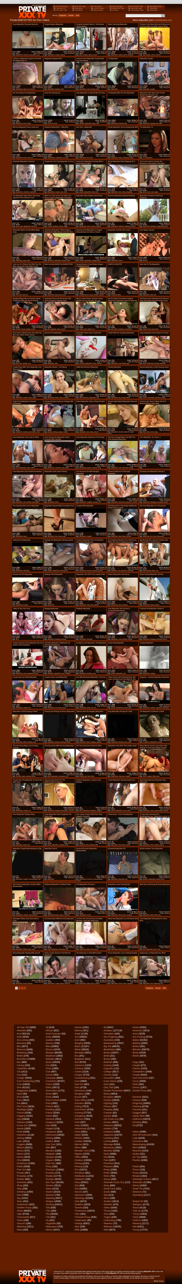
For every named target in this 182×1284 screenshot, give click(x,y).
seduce (62, 55)
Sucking (50, 1204)
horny (61, 226)
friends (18, 329)
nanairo (101, 295)
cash (88, 89)
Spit (106, 1195)
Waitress (108, 1223)
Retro (106, 1176)
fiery (87, 845)
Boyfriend (50, 1056)
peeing (157, 605)
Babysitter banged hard (53, 58)
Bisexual (21, 1049)
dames (90, 329)
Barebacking (110, 1043)
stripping (129, 192)
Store (106, 1198)
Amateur (108, 1030)
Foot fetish (80, 1109)
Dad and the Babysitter (53, 333)
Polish (136, 1166)
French (20, 1112)
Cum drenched (140, 1078)
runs (29, 363)
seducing (26, 570)
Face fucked (52, 1100)
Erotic (49, 1097)
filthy (154, 776)
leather (96, 605)
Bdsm (78, 1046)
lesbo (25, 157)
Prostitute (79, 1173)
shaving (63, 742)
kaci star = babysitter (84, 127)
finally (92, 845)
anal (17, 226)
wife (125, 123)
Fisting (78, 1106)
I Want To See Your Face (21, 608)
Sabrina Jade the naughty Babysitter (89, 711)
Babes (136, 1040)
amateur (145, 879)
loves (30, 397)
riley (66, 157)
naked (96, 432)
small (128, 810)
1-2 (144, 157)
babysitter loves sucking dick (119, 884)
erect (152, 432)
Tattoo (107, 1207)
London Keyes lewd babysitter (56, 677)
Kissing (49, 1138)
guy (128, 363)
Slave (49, 1188)
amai (144, 192)
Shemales (138, 1182)
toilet (129, 742)
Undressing (109, 1220)
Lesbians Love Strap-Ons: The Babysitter (91, 643)
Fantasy (137, 1100)
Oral (19, 1160)
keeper (96, 295)
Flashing (137, 1106)
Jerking (20, 1138)
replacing (157, 983)
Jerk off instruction (142, 1135)
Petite (20, 1166)
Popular (71, 15)
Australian (109, 1040)
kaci (88, 157)
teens (25, 536)
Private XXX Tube (118, 8)
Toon (106, 1214)
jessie (95, 55)
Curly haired (110, 1081)
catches (25, 915)
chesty (123, 397)
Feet (48, 1103)
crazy (91, 295)
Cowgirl (21, 1078)
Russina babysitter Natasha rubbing (121, 196)
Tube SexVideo (117, 6)
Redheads (80, 1176)
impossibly (158, 810)
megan (28, 329)
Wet (135, 1226)
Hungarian (51, 1131)
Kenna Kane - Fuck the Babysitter (120, 814)
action (145, 397)
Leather (50, 1141)
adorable (50, 673)
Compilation (139, 1071)
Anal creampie (53, 1033)
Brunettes (22, 1059)
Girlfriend (137, 1119)
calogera (121, 329)
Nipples (78, 1154)
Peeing (78, 1163)
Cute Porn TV (60, 8)
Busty (49, 1062)
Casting (107, 1065)
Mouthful (108, 1150)
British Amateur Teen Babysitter (151, 848)
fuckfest (55, 226)
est (29, 89)
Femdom (79, 1103)
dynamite (122, 879)
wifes (28, 260)
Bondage (79, 1052)
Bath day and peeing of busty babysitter (155, 884)
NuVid (136, 224)
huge (156, 432)
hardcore (26, 55)
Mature (20, 1147)
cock (153, 55)
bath (151, 915)
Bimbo (136, 1046)
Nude (106, 1154)
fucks (120, 157)
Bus (19, 1062)
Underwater (81, 1220)
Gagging (21, 1116)
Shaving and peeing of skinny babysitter (60, 711)
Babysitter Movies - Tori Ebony (56, 367)
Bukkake (50, 1059)
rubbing (127, 226)
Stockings (80, 1198)
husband (126, 157)
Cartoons (79, 1065)
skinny (68, 742)
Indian (136, 1131)
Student (108, 1201)
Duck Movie (154, 10)
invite (57, 502)
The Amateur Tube (137, 10)
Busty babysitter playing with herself (26, 953)
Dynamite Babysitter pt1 (117, 848)
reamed (94, 467)
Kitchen (78, 1138)
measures (122, 502)
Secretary (22, 1182)
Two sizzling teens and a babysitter (26, 506)
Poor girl (21, 1169)
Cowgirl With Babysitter (84, 506)
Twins (20, 1220)
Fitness (107, 1106)
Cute (19, 1084)
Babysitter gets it (51, 848)
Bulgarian (79, 1059)
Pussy (136, 1173)
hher (158, 776)
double (25, 432)
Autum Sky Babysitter (116, 643)
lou (123, 949)
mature (125, 605)
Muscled (137, 1150)
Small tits (138, 1188)
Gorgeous (51, 1122)
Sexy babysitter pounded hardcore (25, 24)
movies (66, 397)
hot (153, 329)
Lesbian (79, 1141)
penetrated (35, 502)
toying (99, 363)
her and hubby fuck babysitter (24, 93)
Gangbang (80, 1116)
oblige (66, 226)
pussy (166, 226)
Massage (108, 1144)
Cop (19, 1074)
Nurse (20, 1157)
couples (85, 55)
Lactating (108, 1138)
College (107, 1071)
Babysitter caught (146, 58)
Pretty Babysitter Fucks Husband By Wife (123, 127)
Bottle (20, 1056)
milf (29, 157)
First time (22, 1106)
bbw (88, 949)
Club (48, 1071)
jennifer (35, 915)
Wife (77, 1229)
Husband (108, 1131)
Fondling (50, 1109)
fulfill (96, 845)
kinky (62, 983)
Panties (136, 1160)
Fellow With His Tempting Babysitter (121, 333)
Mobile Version (159, 1281)
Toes (77, 1214)
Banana (50, 1043)
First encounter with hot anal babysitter (59, 746)
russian (95, 502)
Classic (136, 1068)
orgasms (159, 707)
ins (94, 329)
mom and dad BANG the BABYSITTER (59, 264)
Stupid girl (138, 1201)
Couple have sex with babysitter (25, 677)
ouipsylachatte (116, 295)
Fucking (79, 1112)
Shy (77, 1185)
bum (154, 949)
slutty (66, 845)
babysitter (19, 55)
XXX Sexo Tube (61, 10)
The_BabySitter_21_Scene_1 (150, 437)
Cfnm (48, 1068)
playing (30, 983)
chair (88, 605)
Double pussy (140, 1090)
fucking (121, 123)
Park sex (50, 1163)
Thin (48, 1210)
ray (64, 157)
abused (81, 123)
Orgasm (50, 1160)
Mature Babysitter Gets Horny (118, 574)
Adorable (21, 1030)
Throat (107, 1210)
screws (93, 226)
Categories (62, 15)
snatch (97, 983)
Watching (21, 1226)
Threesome (80, 1210)
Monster (50, 1150)
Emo (19, 1097)
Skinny (136, 1185)
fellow (124, 363)
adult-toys (82, 949)
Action (136, 1027)
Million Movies (98, 10)
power (61, 915)
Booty (136, 1052)
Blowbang (22, 1052)
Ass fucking (139, 1037)
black (57, 397)
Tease (136, 1207)
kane (58, 329)
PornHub (135, 53)
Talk (48, 1207)
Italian (78, 1135)
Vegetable (51, 1223)
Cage (135, 1062)
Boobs (107, 1052)
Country (108, 1074)
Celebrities (22, 1068)
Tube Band (153, 8)
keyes (60, 707)
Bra (76, 1056)
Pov (77, 1169)
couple (57, 55)
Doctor (136, 1087)
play (24, 260)
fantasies (153, 226)
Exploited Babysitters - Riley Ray (56, 127)
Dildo (48, 1087)
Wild (106, 1229)
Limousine (138, 1141)
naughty (89, 502)
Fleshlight (22, 1109)
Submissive (23, 1204)
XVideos (40, 53)
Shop (19, 1185)
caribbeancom (84, 295)
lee (67, 570)
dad (157, 123)
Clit (18, 1071)
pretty (131, 157)
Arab (19, 1037)
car (92, 707)
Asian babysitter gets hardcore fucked (154, 333)
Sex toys (50, 1182)
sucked (94, 570)
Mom (135, 1147)
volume (165, 502)
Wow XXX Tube (80, 6)
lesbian (152, 707)
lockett (160, 742)
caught (152, 89)
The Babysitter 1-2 (146, 127)
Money (20, 1150)
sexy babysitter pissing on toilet (120, 711)
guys (94, 123)
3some (81, 260)
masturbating (33, 879)
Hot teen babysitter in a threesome (153, 506)
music (60, 536)
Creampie (51, 1078)
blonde (157, 397)
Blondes (137, 1049)
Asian (49, 1037)
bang (56, 295)
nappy (60, 432)
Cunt (77, 1081)
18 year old (23, 1027)
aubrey (50, 570)
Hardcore (108, 1125)
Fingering (137, 1103)
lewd (64, 707)
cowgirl (89, 536)
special (71, 810)
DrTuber (40, 122)
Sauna (107, 1179)
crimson (158, 55)
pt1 (126, 879)
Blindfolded (109, 1049)
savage (131, 467)
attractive (51, 260)
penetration (32, 432)
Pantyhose (22, 1163)
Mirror (78, 1147)
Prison (136, 1169)
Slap (19, 1188)
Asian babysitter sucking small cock (121, 780)
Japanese (109, 1135)
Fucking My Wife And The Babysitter (121, 93)
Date (77, 15)
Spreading (138, 1195)
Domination (51, 1090)
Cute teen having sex (52, 93)
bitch (116, 329)
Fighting (108, 1103)
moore (33, 329)
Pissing (78, 1166)
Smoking (21, 1192)
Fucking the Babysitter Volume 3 (152, 608)
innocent (90, 879)
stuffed (68, 673)
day (159, 915)
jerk (92, 605)
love (94, 673)
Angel (78, 1033)
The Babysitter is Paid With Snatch (88, 953)
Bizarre (49, 1049)
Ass (77, 1037)
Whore (49, 1229)
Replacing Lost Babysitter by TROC (153, 953)
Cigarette (108, 1068)
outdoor (99, 810)
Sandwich (80, 1179)
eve (157, 570)
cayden (148, 55)
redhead (67, 915)
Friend (49, 1112)
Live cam (50, 1144)
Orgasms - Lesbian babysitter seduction (154, 677)
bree (20, 363)
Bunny (107, 1059)
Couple (136, 1074)
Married (79, 1144)
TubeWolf (103, 122)
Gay (19, 1119)
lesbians (89, 673)
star (91, 157)
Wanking (137, 1223)
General (50, 1119)
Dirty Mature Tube (156, 6)
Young (136, 1229)
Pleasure (108, 1166)
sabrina (98, 742)
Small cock (109, 1188)
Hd (134, 1125)
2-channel (146, 742)
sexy (38, 55)
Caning (20, 1065)
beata (152, 605)
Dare (106, 1084)
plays (34, 397)
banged (57, 89)
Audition (50, 1040)
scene (89, 915)
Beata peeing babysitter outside (151, 574)
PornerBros (134, 534)
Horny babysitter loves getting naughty (122, 953)
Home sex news (136, 8)
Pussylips (22, 1176)
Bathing (136, 1043)
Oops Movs (79, 8)
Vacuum (21, 1223)
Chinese (79, 1068)
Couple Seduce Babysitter (54, 24)
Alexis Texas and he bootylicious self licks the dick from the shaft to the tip (121, 679)
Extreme (137, 1097)
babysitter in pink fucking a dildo (25, 711)
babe (23, 776)
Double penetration (113, 1090)
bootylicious (120, 707)
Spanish (50, 1195)
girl (20, 295)
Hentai (20, 1128)
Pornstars (51, 1169)
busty (123, 192)
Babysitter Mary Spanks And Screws (89, 196)
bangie (57, 810)
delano (64, 260)
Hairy (77, 1125)
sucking (129, 915)
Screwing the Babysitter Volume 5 (152, 471)
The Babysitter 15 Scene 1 (85, 884)
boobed (148, 570)
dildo (25, 742)
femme (32, 89)
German (79, 1119)
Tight (19, 1214)
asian (21, 226)
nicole (63, 329)
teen (55, 123)
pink (34, 742)
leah (23, 295)
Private (20, 1173)
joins (99, 260)
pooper (89, 467)
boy (17, 363)
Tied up (137, 1210)
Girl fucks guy (111, 1119)
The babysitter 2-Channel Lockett (152, 711)
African (49, 1030)
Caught (136, 1065)
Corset (49, 1074)
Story (19, 1201)
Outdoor (79, 1160)
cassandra (128, 329)
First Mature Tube (137, 6)
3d (47, 1027)
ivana (28, 467)
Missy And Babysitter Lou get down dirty (123, 919)
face (149, 329)
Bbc (19, 1046)
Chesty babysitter (114, 367)
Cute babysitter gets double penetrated (27, 471)
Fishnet (49, 1106)
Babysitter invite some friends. (56, 471)
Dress (49, 1093)
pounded (33, 55)
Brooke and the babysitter (22, 574)
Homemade (81, 1128)
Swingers (137, 1204)
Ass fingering (111, 1037)
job (155, 295)
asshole (82, 363)
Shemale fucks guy (114, 1182)
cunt (24, 673)
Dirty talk (108, 1087)
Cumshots (51, 1081)
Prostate (50, 1173)
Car (48, 1065)
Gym (48, 1125)
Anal (19, 1033)
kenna (128, 845)
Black (77, 1049)
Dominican (80, 1090)
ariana (81, 192)
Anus (135, 1033)
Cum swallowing (25, 1081)
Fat (18, 1103)
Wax (77, 1226)
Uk (47, 1220)
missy (127, 949)
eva (119, 570)
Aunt (77, 1040)
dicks (153, 570)
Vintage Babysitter (146, 643)
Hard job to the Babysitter (150, 264)
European (109, 1097)
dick (49, 329)
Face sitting (81, 1100)
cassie (145, 329)
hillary (25, 949)
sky (124, 673)
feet (56, 536)
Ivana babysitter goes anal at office (26, 437)
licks (129, 707)
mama (121, 55)
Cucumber (109, 1078)
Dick (19, 1087)
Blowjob (50, 1052)
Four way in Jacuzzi (147, 230)
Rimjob (136, 1176)
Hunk (77, 1131)
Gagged (137, 1112)
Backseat (21, 1043)
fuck (24, 123)
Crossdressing (82, 1078)
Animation (109, 1033)
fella (68, 260)
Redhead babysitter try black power (58, 884)
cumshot (58, 467)
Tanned (78, 1207)
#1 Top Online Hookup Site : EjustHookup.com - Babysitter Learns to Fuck (154, 816)
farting (55, 432)
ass (112, 329)
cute (49, 123)
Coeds (78, 1071)
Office (78, 1157)
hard (62, 89)
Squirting (50, 1198)
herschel (125, 467)
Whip (19, 1229)
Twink (136, 1217)
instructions (64, 810)
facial (67, 467)
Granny (107, 1122)
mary (88, 226)
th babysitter (113, 58)
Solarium (137, 1192)
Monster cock (82, 1150)
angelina (114, 570)
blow (144, 432)
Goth (77, 1122)
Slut (77, 1188)
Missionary (109, 1147)
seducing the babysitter (22, 540)
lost (151, 983)
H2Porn (135, 190)
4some (78, 1027)
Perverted (109, 1163)
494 (80, 397)
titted (128, 397)
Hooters (108, 1128)
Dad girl (79, 1084)
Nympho (50, 1157)
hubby (29, 123)
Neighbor (50, 1154)
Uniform (137, 1220)
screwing (159, 502)
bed (93, 192)
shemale (89, 639)
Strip (77, 1201)
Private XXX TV (59, 1271)
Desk (135, 1084)
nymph (65, 432)
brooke (25, 605)
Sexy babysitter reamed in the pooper (90, 437)
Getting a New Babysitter (54, 574)
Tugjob (107, 1217)
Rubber (20, 1179)
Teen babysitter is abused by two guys (90, 93)
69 (105, 1027)
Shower (50, 1185)
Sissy (106, 1185)
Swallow (79, 1204)
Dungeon (79, 1093)
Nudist (136, 1154)
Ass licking (22, 1040)
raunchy (165, 810)
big (144, 55)
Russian (50, 1179)
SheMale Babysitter (83, 608)
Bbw (48, 1046)
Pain (106, 1160)
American (137, 1030)
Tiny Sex (115, 10)
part (64, 536)
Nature (20, 1154)
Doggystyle (22, 1090)
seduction (165, 707)
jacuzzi (145, 260)
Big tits (107, 1046)
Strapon (50, 1201)
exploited (59, 157)
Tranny (136, 1214)
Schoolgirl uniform (142, 1179)
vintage (152, 673)
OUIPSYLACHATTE (115, 264)
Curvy (136, 1081)
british (158, 879)
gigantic (53, 329)
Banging (79, 1043)
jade (88, 742)
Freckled (137, 1109)
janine (91, 55)
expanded (30, 673)
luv (27, 295)
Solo (19, 1195)
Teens (20, 1210)
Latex (19, 1141)
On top (136, 1157)
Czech (49, 1084)
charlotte (26, 192)
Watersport (51, 1226)
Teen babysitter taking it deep (24, 814)
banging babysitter (52, 608)
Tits (47, 1214)
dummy (50, 432)
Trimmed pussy (82, 1217)
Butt (77, 1062)
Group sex (22, 1125)
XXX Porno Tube (61, 6)
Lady (135, 1138)
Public (107, 1173)
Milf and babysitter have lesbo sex (26, 127)
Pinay (49, 1166)
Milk (48, 1147)
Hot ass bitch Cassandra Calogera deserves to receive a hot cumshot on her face (122, 300)
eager (156, 192)
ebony (61, 397)
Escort (78, 1097)
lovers (121, 260)
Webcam (108, 1226)
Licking (107, 1141)
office (33, 467)
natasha (121, 226)
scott (33, 949)
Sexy (77, 1182)
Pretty (107, 1169)
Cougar (78, 1074)
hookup (156, 845)
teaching (130, 55)
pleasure (128, 502)
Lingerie (21, 1144)
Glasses (21, 1122)
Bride (106, 1056)
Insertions (22, 1135)
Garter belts (139, 1116)
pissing (121, 742)
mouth (25, 363)
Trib (48, 1217)
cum (152, 192)
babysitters (51, 157)
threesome (160, 536)
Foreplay (108, 1109)
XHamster (71, 53)
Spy (19, 1198)
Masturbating (139, 1144)
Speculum (80, 1195)
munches (124, 570)
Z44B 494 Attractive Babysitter (87, 367)
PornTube (166, 53)
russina (133, 226)
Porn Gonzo (98, 6)
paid (29, 949)
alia (80, 55)
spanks (98, 226)
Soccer (78, 1192)
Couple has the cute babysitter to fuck (59, 161)
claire (81, 329)
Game (49, 1116)
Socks (107, 1192)
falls (160, 123)
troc (162, 983)
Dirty (77, 1087)
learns (162, 845)
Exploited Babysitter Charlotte (24, 161)
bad (120, 536)
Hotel (19, 1131)
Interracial (51, 1135)
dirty (120, 949)
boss (96, 192)
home (94, 363)
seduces (67, 983)
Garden (107, 1116)
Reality (49, 1176)
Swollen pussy (24, 1207)
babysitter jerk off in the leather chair (90, 574)
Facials (107, 1100)
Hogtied (50, 1128)
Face (19, 1100)
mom (125, 55)
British (136, 1056)
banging (153, 502)
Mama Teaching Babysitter (117, 24)
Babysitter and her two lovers (119, 230)
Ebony (107, 1093)
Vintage (79, 1223)
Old (105, 1157)
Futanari (108, 1112)
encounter (62, 776)
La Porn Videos (99, 8)
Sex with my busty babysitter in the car (91, 677)
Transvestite (23, 1217)
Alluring (78, 1030)
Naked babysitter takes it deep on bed (90, 401)
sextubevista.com (163, 20)
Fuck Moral (78, 10)
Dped (19, 1093)
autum (113, 673)
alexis (113, 707)
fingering (160, 226)
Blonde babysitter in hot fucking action (154, 367)
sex (52, 123)
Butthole (108, 1062)
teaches (100, 570)
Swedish (108, 1204)
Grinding (137, 1122)
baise (25, 89)
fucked (93, 89)
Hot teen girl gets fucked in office (89, 746)
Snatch (49, 1192)
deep (91, 432)
